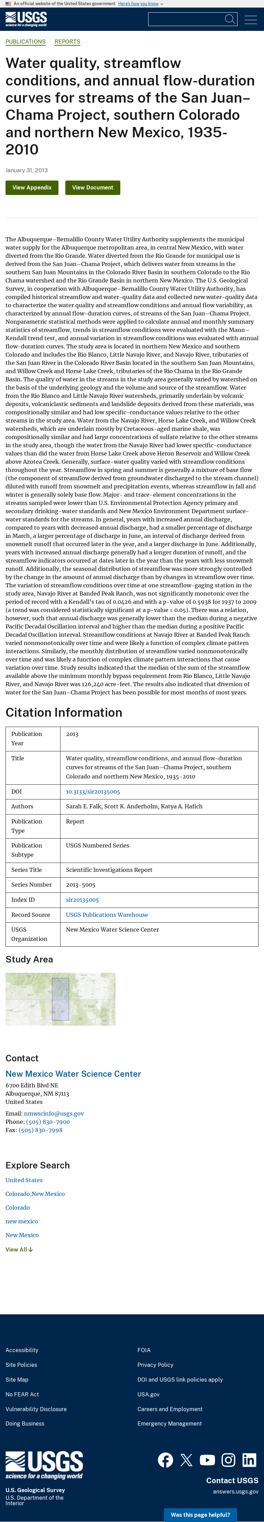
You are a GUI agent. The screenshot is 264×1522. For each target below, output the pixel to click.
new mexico (22, 1221)
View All (19, 1249)
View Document (92, 187)
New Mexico (22, 1235)
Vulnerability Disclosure (36, 1409)
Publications (26, 41)
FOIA (144, 1350)
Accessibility (22, 1350)
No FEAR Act (22, 1395)
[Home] (26, 25)
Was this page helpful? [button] (200, 1515)
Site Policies (21, 1365)
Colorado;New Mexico (35, 1193)
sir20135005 (82, 900)
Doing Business (25, 1424)
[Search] (231, 19)
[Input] (193, 19)
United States (24, 1180)
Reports (67, 41)
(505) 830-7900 (48, 1121)
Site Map (17, 1380)
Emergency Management (170, 1424)
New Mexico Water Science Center (73, 1074)
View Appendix (32, 187)
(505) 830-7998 (41, 1130)
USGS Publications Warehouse (107, 915)
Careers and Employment (170, 1409)
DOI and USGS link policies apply (180, 1380)
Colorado (18, 1207)
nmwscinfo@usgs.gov (54, 1113)
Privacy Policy (156, 1365)
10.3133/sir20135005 (93, 791)
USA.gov (149, 1395)
